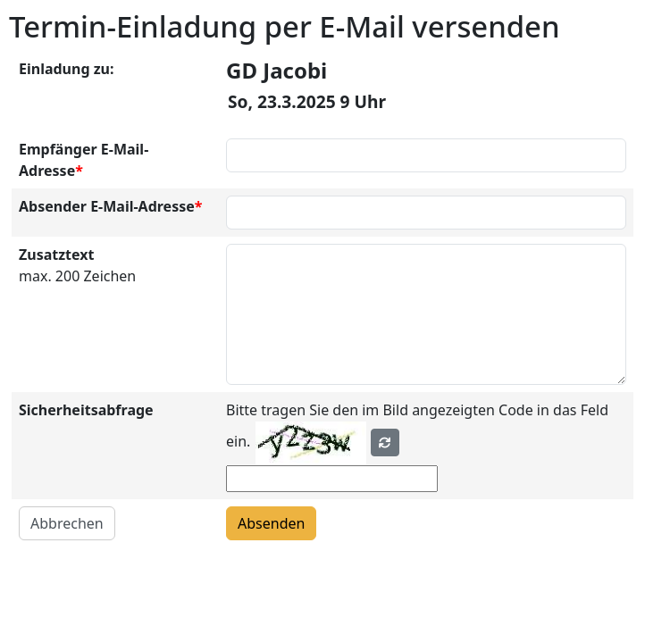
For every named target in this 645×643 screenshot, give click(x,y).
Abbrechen (67, 523)
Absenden (271, 523)
